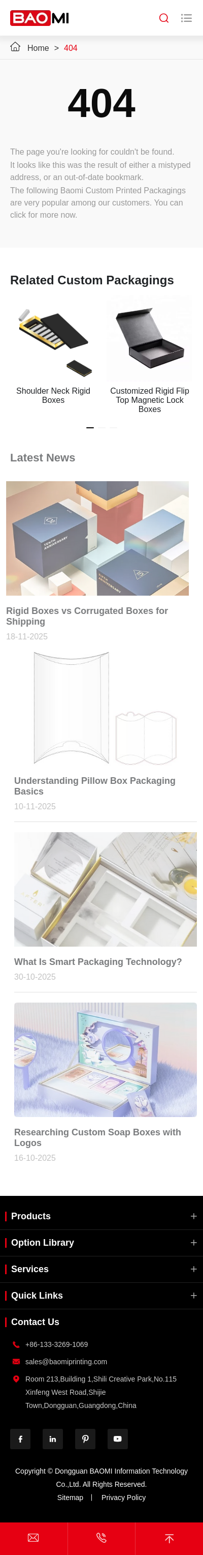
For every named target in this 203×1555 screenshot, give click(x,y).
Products (31, 1216)
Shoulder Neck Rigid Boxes (53, 395)
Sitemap (70, 1497)
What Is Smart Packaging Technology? (100, 962)
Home (38, 48)
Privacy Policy (123, 1497)
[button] (90, 427)
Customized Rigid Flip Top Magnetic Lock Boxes (149, 400)
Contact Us (35, 1322)
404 (71, 48)
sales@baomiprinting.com (66, 1362)
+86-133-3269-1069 (56, 1344)
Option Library (42, 1243)
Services (30, 1269)
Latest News (42, 456)
